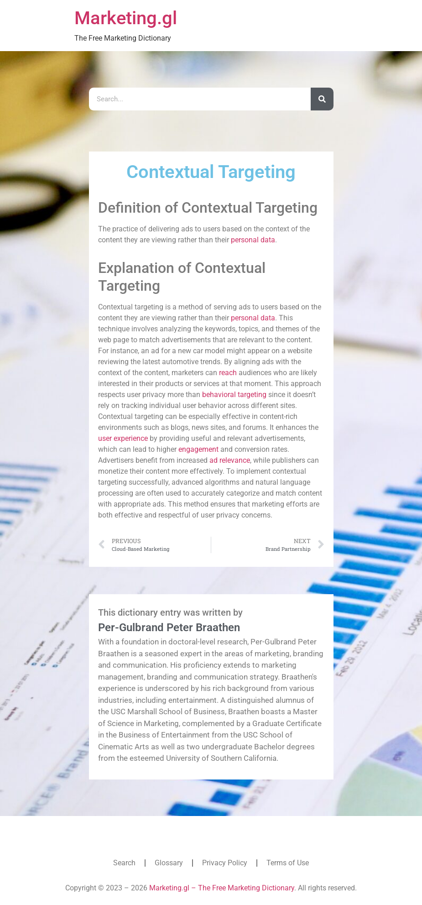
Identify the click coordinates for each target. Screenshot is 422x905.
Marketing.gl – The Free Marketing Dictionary (221, 888)
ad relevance (229, 460)
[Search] (322, 99)
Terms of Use (287, 862)
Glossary (169, 862)
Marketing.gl (125, 18)
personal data (253, 239)
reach (228, 372)
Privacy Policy (224, 862)
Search (124, 862)
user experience (123, 438)
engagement (198, 449)
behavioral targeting (234, 394)
